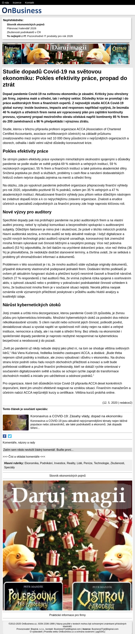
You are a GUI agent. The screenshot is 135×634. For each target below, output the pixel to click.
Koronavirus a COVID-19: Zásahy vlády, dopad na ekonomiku (76, 416)
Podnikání (46, 463)
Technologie (101, 463)
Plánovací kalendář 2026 (21, 28)
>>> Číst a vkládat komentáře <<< (24, 456)
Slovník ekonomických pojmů (67, 475)
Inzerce (17, 2)
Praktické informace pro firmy (67, 615)
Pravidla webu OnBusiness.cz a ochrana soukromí (69, 631)
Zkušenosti (117, 463)
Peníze (88, 463)
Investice (59, 463)
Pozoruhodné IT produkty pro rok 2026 (40, 36)
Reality (71, 463)
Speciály (9, 467)
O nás (5, 2)
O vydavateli (36, 631)
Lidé (79, 463)
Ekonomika (31, 463)
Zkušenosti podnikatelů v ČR (24, 32)
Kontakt (29, 2)
